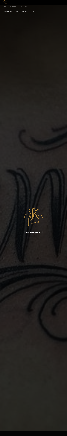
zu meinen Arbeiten (33, 232)
